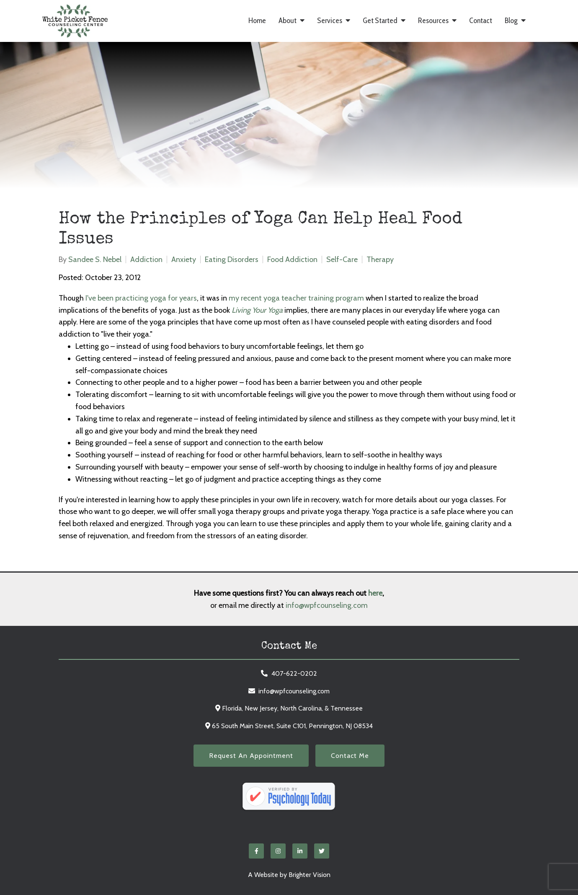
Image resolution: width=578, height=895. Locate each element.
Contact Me (350, 756)
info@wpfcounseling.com (327, 605)
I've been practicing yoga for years (141, 298)
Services (329, 20)
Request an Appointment (251, 756)
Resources (433, 20)
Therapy (380, 259)
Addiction (146, 259)
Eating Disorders (231, 259)
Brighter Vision (309, 875)
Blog (511, 20)
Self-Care (342, 259)
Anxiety (183, 259)
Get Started (380, 20)
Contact (480, 20)
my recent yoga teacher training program (296, 298)
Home (257, 20)
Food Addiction (292, 259)
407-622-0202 (294, 673)
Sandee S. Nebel (94, 259)
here (375, 593)
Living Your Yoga (257, 310)
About (288, 20)
